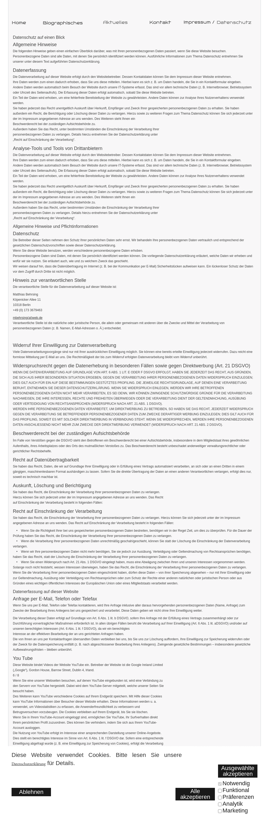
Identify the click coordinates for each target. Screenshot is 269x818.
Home (19, 22)
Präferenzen (238, 797)
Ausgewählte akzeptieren (237, 771)
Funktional (236, 790)
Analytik (233, 803)
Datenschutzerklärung (29, 763)
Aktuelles (115, 22)
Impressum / (199, 22)
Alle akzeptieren (195, 794)
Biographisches (63, 22)
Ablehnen (31, 792)
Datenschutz (234, 22)
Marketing (235, 810)
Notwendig (236, 783)
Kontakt (160, 22)
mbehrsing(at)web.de (28, 318)
